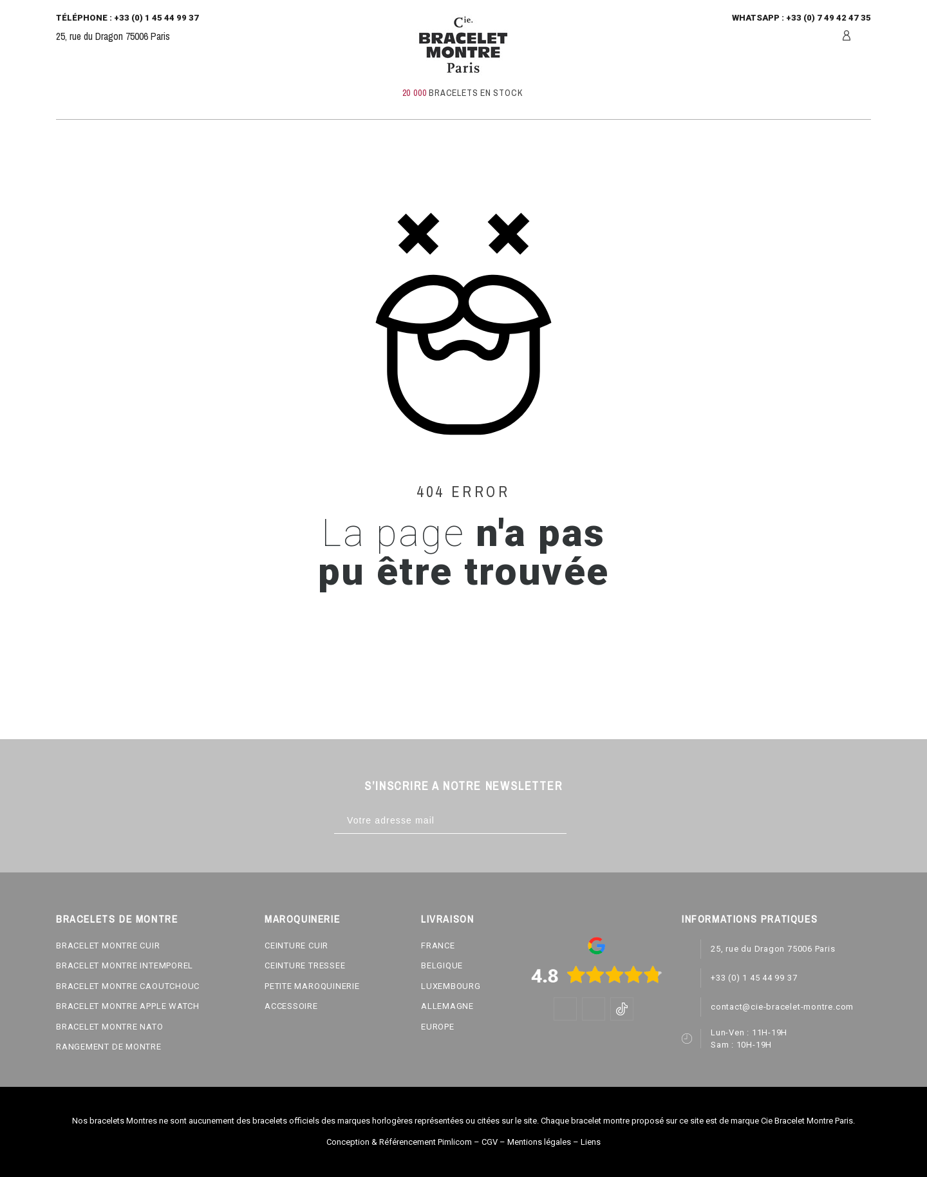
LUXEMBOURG (451, 986)
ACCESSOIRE (291, 1006)
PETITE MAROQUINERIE (312, 986)
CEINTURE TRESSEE (305, 965)
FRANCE (438, 945)
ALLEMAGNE (447, 1006)
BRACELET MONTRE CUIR (108, 945)
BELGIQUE (442, 965)
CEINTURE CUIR (296, 945)
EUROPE (437, 1026)
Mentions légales (539, 1142)
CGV (490, 1142)
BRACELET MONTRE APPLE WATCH (128, 1006)
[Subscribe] (579, 820)
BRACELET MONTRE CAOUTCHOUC (128, 986)
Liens (591, 1142)
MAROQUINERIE (302, 919)
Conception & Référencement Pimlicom (399, 1142)
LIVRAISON (447, 919)
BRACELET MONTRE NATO (110, 1026)
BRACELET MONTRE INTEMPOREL (124, 965)
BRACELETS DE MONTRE (117, 919)
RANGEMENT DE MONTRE (109, 1046)
